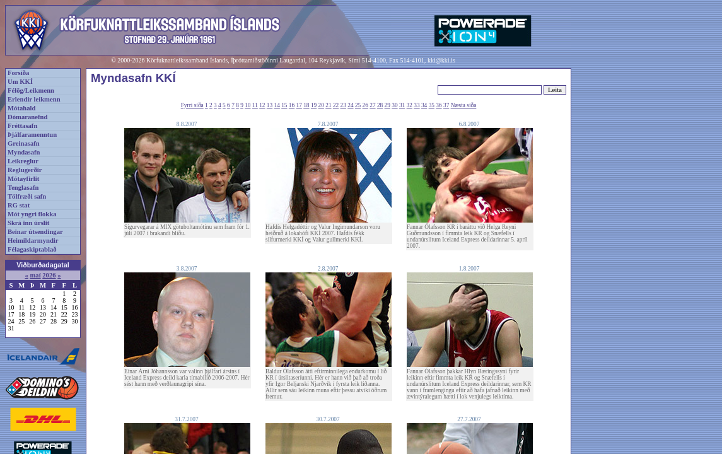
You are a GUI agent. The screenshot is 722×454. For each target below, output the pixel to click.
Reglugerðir (25, 169)
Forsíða (18, 72)
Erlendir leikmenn (34, 99)
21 (328, 105)
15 (284, 105)
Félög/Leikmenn (31, 90)
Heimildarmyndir (33, 240)
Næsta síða (464, 105)
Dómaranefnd (27, 117)
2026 (48, 275)
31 (402, 105)
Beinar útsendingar (35, 231)
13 (269, 105)
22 (336, 105)
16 (291, 105)
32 (409, 105)
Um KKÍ (20, 81)
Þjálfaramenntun (32, 134)
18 (306, 105)
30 (394, 105)
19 (314, 105)
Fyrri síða (192, 105)
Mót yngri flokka (32, 214)
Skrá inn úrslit (28, 222)
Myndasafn (24, 152)
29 (387, 105)
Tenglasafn (23, 187)
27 (372, 105)
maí (35, 275)
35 (431, 105)
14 (277, 105)
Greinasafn (24, 143)
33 (416, 105)
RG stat (19, 205)
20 (321, 105)
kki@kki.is (441, 60)
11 (255, 105)
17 (299, 105)
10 (247, 105)
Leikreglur (23, 161)
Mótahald (21, 108)
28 (380, 105)
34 (424, 105)
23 (343, 105)
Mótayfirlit (23, 178)
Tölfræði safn (27, 196)
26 (365, 105)
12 (262, 105)
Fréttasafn (22, 125)
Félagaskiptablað (32, 249)
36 (438, 105)
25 (358, 105)
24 (350, 105)
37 (446, 105)
